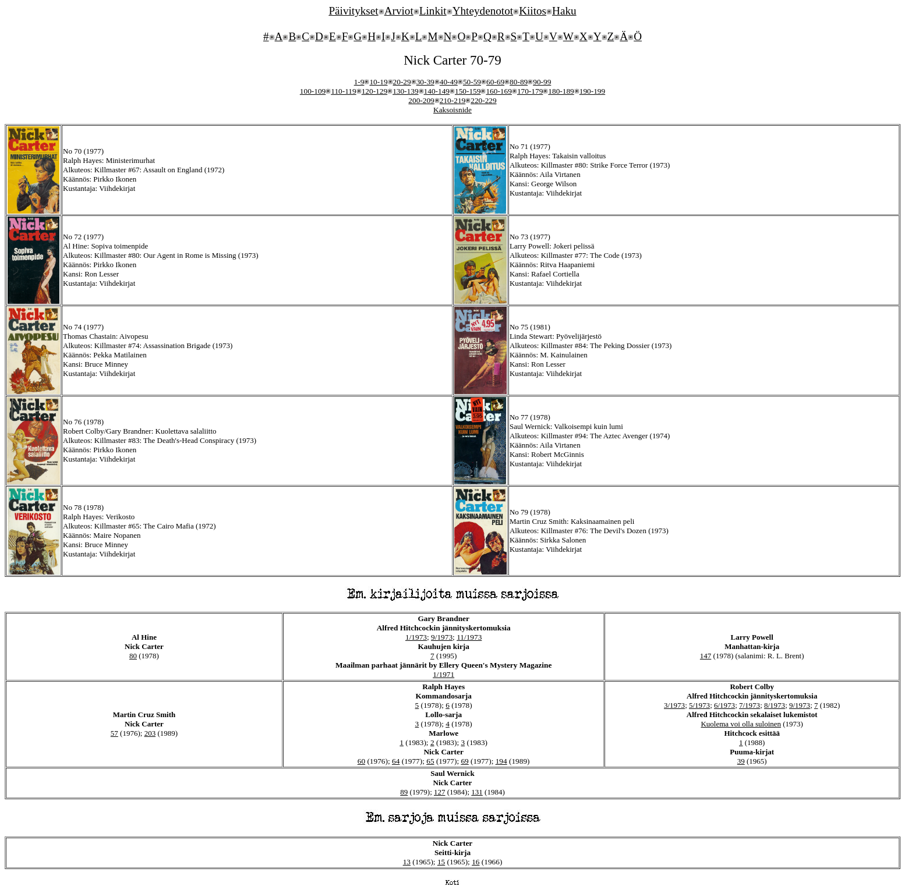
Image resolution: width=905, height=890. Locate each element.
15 (441, 861)
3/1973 (674, 705)
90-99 (542, 81)
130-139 (405, 91)
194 (501, 761)
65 (430, 761)
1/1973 (416, 637)
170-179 (530, 91)
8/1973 (774, 705)
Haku (564, 11)
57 (114, 733)
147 (706, 655)
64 (396, 761)
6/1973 (724, 705)
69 (464, 761)
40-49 (449, 81)
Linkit (433, 11)
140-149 (437, 91)
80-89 (519, 81)
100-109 (313, 91)
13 (407, 861)
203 (150, 733)
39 (741, 761)
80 (133, 655)
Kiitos (532, 11)
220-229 (483, 100)
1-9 (359, 81)
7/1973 (749, 705)
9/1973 (441, 637)
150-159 (467, 91)
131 (477, 792)
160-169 (498, 91)
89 (404, 792)
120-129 (374, 91)
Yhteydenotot (482, 11)
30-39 (425, 81)
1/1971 (443, 674)
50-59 (472, 81)
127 (440, 792)
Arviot (398, 11)
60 (361, 761)
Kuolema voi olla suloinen (741, 723)
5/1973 (699, 705)
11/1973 (469, 637)
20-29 (402, 81)
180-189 (561, 91)
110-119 (343, 91)
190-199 (592, 91)
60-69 (495, 81)
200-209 (421, 100)
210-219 (452, 100)
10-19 (378, 81)
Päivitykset (353, 11)
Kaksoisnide (452, 109)
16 (475, 861)
